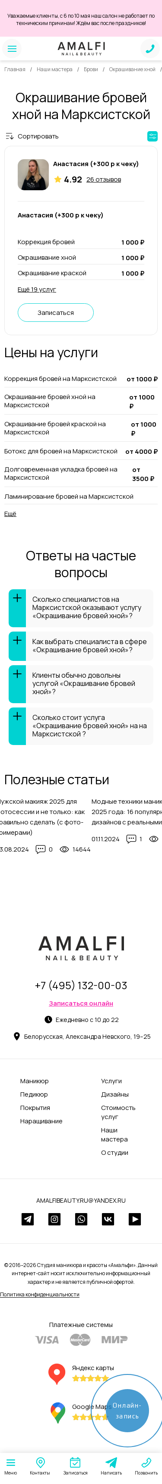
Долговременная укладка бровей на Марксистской (61, 473)
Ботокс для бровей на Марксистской (61, 451)
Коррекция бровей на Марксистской (60, 378)
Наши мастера (55, 69)
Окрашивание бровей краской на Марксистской (55, 428)
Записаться (56, 312)
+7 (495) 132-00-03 (81, 985)
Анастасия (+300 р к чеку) (96, 163)
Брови (91, 69)
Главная (14, 69)
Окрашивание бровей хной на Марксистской (49, 401)
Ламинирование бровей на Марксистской (68, 496)
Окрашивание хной (132, 69)
